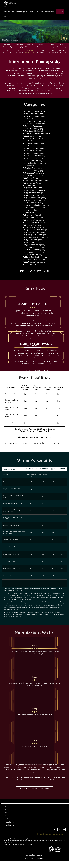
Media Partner (9, 822)
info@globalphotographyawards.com (51, 834)
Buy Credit (60, 12)
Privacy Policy (58, 840)
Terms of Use (49, 840)
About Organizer (10, 810)
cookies (10, 842)
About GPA (8, 807)
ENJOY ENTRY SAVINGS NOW (36, 371)
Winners (31, 11)
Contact (7, 816)
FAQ (6, 819)
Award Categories (21, 11)
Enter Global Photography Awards (34, 271)
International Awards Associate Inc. (23, 844)
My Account (7, 16)
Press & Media (49, 11)
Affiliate (7, 813)
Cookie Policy (40, 858)
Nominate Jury (10, 825)
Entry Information (9, 11)
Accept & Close (29, 858)
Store (36, 11)
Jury (41, 11)
